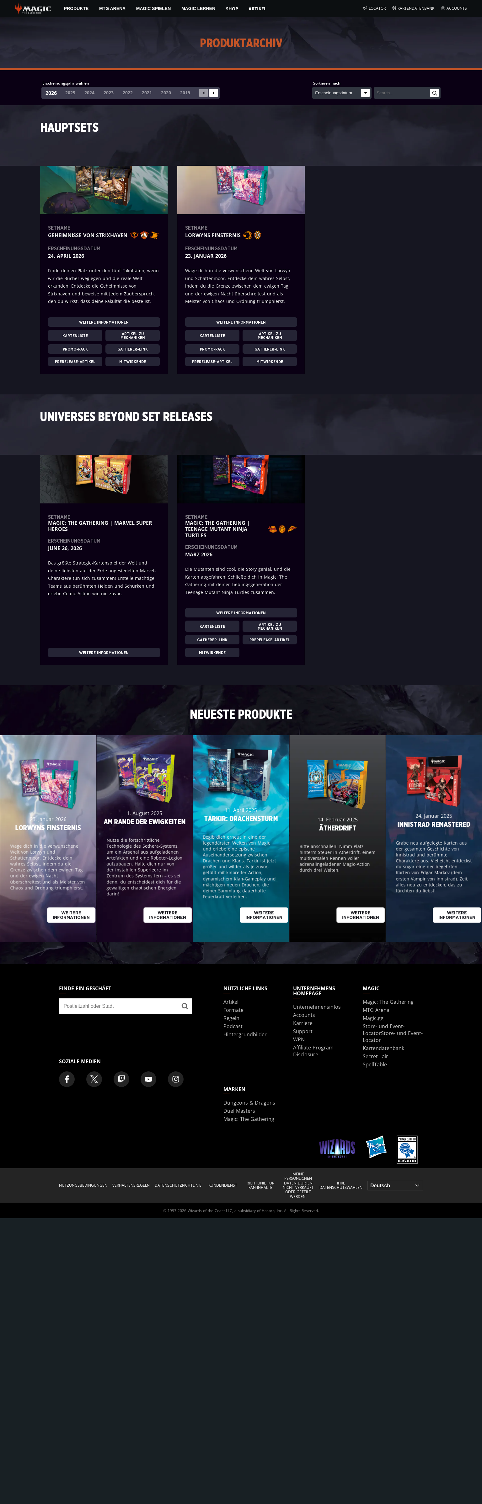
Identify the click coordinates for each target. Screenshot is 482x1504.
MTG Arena (112, 8)
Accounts (454, 8)
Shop (232, 9)
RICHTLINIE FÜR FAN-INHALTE (260, 1185)
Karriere (303, 1023)
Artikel (257, 9)
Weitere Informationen (104, 322)
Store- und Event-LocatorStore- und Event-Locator (393, 1033)
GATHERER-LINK (132, 349)
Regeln (231, 1018)
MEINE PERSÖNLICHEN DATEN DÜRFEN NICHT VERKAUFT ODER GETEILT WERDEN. (298, 1185)
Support (303, 1031)
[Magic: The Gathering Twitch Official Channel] (121, 1079)
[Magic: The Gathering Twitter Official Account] (94, 1079)
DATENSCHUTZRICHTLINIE (178, 1185)
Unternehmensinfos (317, 1006)
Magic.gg (373, 1018)
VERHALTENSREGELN (131, 1185)
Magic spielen (153, 8)
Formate (233, 1010)
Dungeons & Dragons (249, 1102)
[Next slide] (213, 93)
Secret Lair (375, 1056)
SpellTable (375, 1064)
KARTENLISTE (75, 335)
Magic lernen (198, 8)
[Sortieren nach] (342, 93)
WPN (299, 1039)
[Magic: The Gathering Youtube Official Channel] (148, 1079)
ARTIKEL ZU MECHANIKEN (132, 335)
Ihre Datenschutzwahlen (340, 1185)
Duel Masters (239, 1110)
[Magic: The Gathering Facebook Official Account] (67, 1079)
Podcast (233, 1026)
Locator (374, 8)
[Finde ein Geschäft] (185, 1006)
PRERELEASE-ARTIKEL (75, 362)
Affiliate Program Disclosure (313, 1051)
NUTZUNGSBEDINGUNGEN (83, 1185)
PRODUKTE (76, 8)
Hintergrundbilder (245, 1034)
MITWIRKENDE (132, 362)
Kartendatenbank (413, 8)
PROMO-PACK (75, 349)
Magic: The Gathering (388, 1001)
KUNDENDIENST (222, 1185)
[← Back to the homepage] (33, 7)
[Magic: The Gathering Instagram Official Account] (176, 1079)
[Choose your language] (395, 1185)
